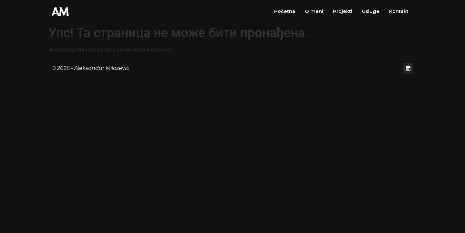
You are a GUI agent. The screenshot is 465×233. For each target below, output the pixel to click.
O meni (314, 11)
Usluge (370, 11)
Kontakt (398, 11)
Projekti (342, 11)
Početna (284, 11)
